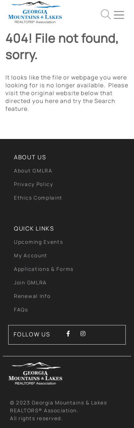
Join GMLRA (30, 282)
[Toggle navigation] (122, 12)
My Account (31, 255)
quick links (34, 228)
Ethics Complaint (38, 197)
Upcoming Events (38, 241)
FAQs (21, 309)
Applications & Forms (44, 268)
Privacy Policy (33, 184)
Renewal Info (32, 296)
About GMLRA (33, 170)
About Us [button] (30, 157)
